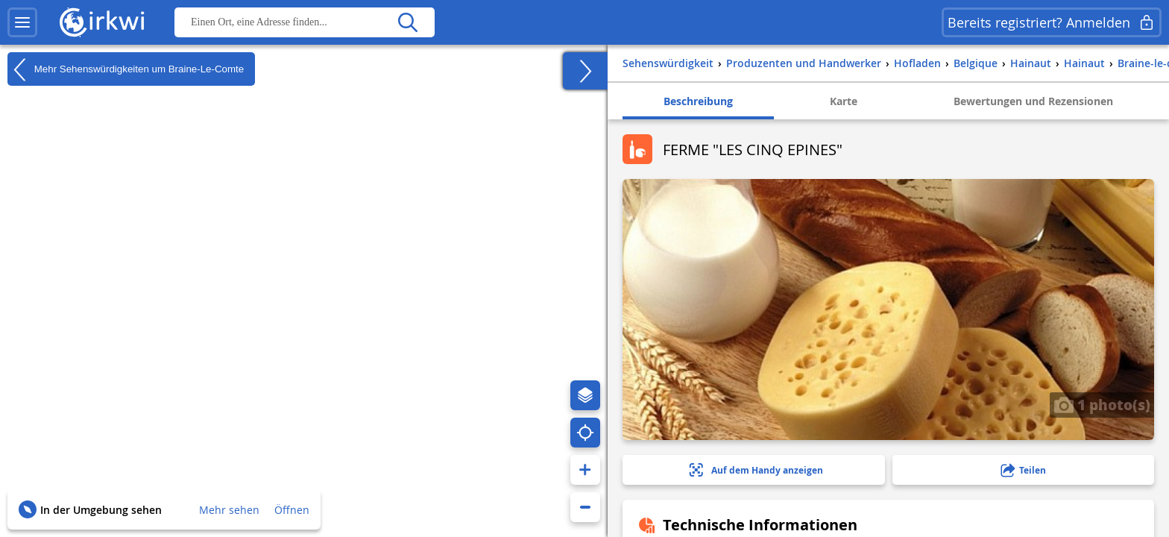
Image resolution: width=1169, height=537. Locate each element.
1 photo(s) (1101, 404)
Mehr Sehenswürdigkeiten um (125, 69)
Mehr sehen (229, 510)
